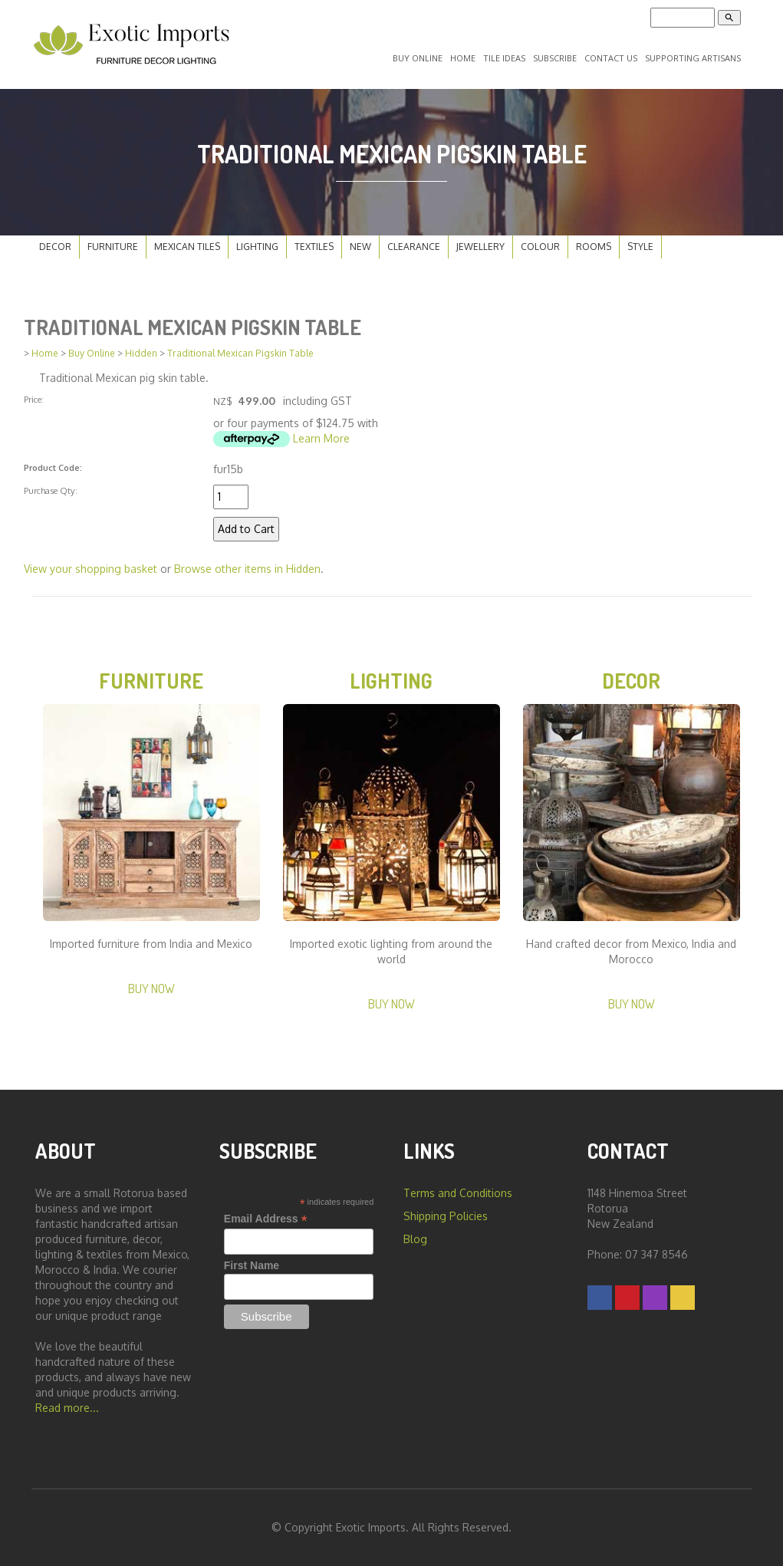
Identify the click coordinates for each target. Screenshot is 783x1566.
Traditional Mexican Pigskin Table (240, 353)
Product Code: (53, 467)
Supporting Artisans (693, 58)
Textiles (314, 246)
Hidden (141, 353)
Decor (55, 246)
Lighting (257, 246)
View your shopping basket (90, 568)
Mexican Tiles (187, 246)
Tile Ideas (504, 58)
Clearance (413, 246)
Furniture (112, 246)
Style (640, 246)
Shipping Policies (445, 1215)
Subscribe (555, 58)
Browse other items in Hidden (247, 568)
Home (462, 58)
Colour (540, 246)
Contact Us (610, 58)
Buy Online (417, 58)
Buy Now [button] (151, 988)
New (360, 246)
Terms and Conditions (457, 1192)
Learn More (321, 438)
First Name (251, 1265)
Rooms (593, 246)
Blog (415, 1238)
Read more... (67, 1407)
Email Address (266, 1219)
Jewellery (480, 246)
